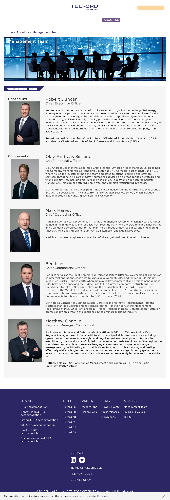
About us (22, 32)
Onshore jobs (88, 411)
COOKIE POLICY (81, 479)
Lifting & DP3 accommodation (39, 419)
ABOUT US (111, 19)
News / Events (110, 406)
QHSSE (128, 416)
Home (8, 32)
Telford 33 (69, 431)
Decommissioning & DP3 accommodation (36, 439)
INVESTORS (89, 19)
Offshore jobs (88, 406)
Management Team (135, 406)
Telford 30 (69, 416)
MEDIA (69, 19)
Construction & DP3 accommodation (33, 413)
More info (102, 496)
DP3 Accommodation (34, 406)
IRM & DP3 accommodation (38, 424)
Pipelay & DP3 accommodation (31, 431)
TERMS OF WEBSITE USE (86, 467)
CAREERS (52, 19)
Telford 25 (69, 406)
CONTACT (132, 19)
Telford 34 (69, 426)
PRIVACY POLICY (81, 473)
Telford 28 (69, 411)
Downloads (108, 416)
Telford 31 (69, 421)
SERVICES (16, 19)
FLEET (34, 19)
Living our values (134, 411)
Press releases (110, 411)
